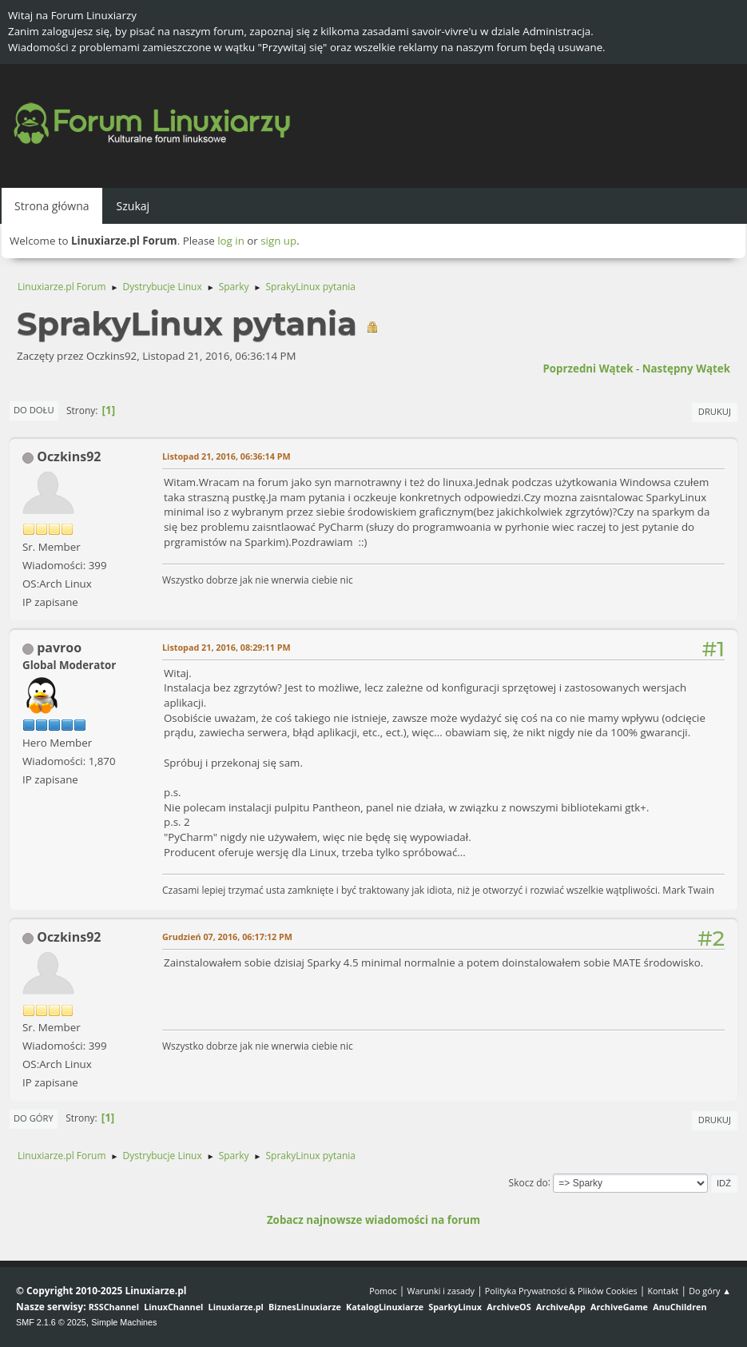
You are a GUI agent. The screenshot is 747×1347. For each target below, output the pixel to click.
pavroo (59, 647)
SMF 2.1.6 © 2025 (51, 1322)
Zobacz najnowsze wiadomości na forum (373, 1220)
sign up (278, 240)
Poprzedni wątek (587, 368)
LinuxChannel (173, 1307)
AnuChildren (679, 1307)
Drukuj (714, 411)
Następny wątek (686, 368)
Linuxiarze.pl (236, 1307)
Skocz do (528, 1182)
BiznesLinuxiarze (304, 1307)
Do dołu (34, 410)
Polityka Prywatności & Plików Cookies (561, 1291)
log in (230, 240)
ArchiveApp (561, 1307)
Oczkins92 (69, 456)
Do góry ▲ (710, 1291)
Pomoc (383, 1291)
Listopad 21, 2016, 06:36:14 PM (226, 456)
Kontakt (662, 1291)
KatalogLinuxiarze (384, 1307)
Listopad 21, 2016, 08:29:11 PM (226, 647)
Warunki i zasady (441, 1291)
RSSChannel (114, 1307)
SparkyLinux (455, 1307)
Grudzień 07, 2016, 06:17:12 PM (227, 937)
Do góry (34, 1118)
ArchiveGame (619, 1307)
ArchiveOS (508, 1307)
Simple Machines (124, 1322)
